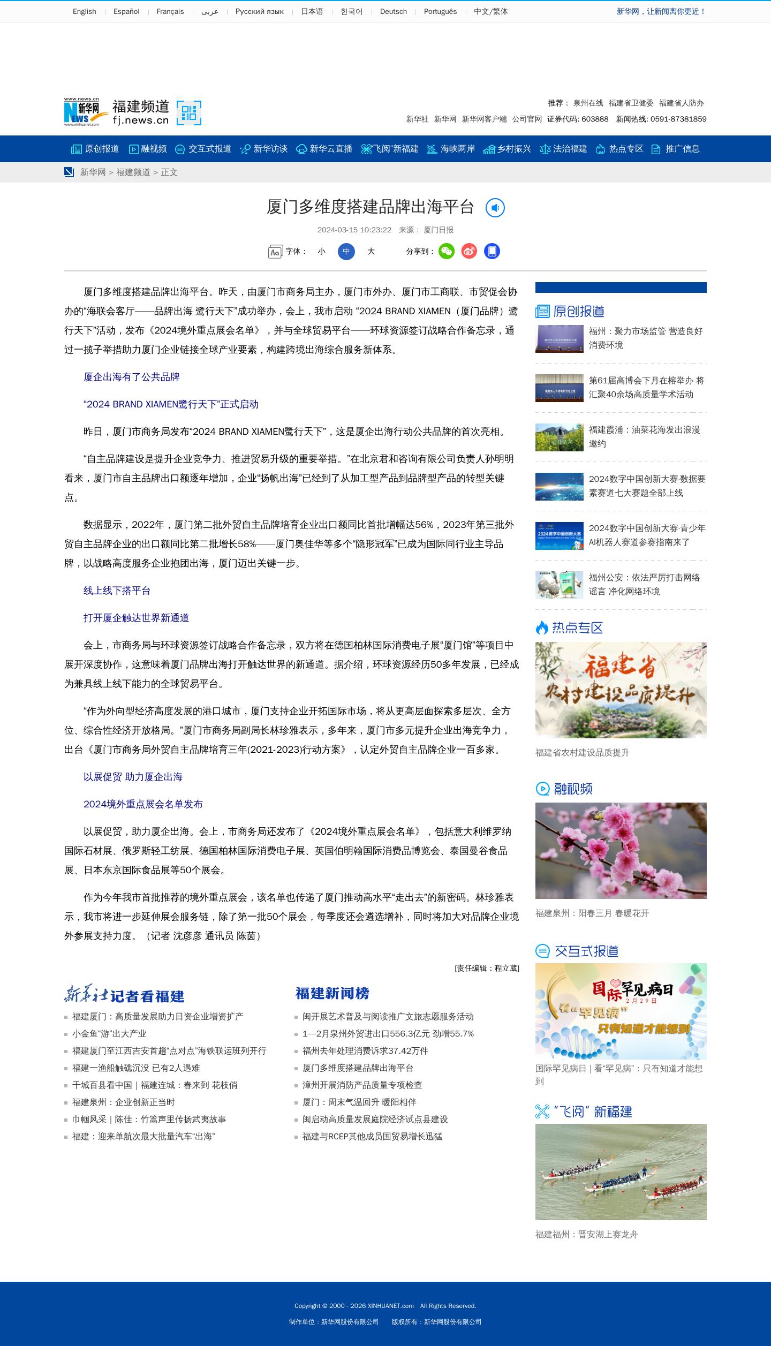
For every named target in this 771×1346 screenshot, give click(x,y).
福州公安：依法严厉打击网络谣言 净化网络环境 (644, 584)
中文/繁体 (491, 11)
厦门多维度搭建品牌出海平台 (358, 1068)
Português (440, 11)
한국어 (352, 11)
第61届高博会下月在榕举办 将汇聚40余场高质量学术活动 (647, 387)
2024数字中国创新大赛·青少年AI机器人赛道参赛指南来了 (647, 535)
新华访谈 (271, 148)
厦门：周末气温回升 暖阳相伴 (360, 1102)
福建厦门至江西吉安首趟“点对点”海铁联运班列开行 (169, 1051)
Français (170, 11)
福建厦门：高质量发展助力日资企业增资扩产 (158, 1016)
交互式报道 (210, 148)
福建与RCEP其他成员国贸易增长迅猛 (373, 1136)
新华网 (445, 119)
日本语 (312, 11)
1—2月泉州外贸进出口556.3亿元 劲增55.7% (388, 1034)
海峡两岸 (458, 148)
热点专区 (626, 148)
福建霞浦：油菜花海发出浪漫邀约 (644, 437)
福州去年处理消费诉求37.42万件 (365, 1051)
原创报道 (102, 148)
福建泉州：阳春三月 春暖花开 (592, 913)
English (84, 11)
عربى (209, 11)
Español (127, 11)
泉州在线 (588, 103)
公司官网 (527, 119)
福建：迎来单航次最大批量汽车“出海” (143, 1136)
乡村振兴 (514, 148)
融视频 (154, 148)
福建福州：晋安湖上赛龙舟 (586, 1234)
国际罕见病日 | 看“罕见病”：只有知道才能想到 (618, 1075)
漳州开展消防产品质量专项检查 (362, 1085)
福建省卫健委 (631, 103)
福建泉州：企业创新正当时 (123, 1102)
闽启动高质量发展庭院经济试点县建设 (375, 1119)
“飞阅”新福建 (395, 148)
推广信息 (683, 148)
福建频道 (133, 172)
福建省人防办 (681, 103)
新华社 (417, 119)
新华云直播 (331, 148)
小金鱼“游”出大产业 (109, 1034)
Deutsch (393, 11)
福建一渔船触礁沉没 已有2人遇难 (136, 1068)
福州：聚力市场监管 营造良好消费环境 (646, 338)
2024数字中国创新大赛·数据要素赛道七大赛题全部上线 (647, 486)
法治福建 (570, 148)
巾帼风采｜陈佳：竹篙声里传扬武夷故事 (149, 1119)
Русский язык (260, 11)
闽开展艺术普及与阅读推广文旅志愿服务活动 (388, 1016)
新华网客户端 (484, 119)
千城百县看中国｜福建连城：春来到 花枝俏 (154, 1085)
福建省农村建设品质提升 (582, 752)
